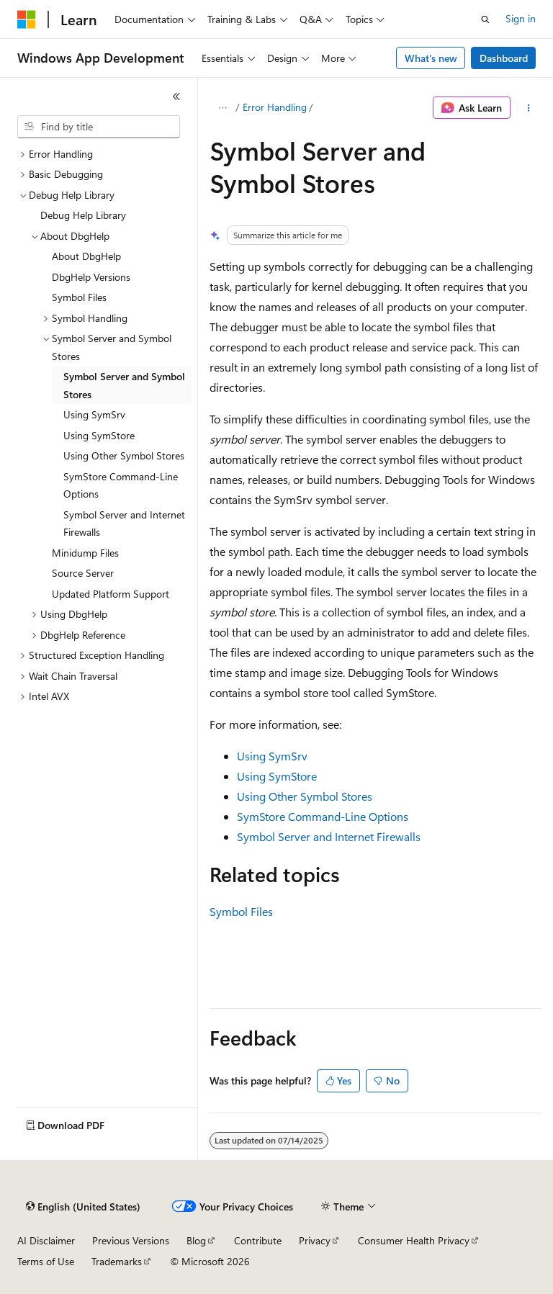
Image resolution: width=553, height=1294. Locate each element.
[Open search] (485, 19)
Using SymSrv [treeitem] (94, 414)
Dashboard (504, 58)
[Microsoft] (26, 19)
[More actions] (528, 108)
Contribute (258, 1240)
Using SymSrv (272, 755)
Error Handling (275, 107)
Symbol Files (241, 911)
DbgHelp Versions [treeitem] (91, 277)
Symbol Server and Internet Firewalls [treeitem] (124, 523)
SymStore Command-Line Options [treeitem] (120, 485)
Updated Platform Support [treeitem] (110, 594)
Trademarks (116, 1261)
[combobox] (98, 126)
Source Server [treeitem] (83, 573)
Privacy (315, 1240)
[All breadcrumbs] (222, 108)
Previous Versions (130, 1240)
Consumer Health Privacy (413, 1240)
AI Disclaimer (46, 1240)
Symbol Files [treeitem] (79, 297)
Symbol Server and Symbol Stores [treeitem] (124, 385)
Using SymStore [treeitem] (99, 435)
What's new (431, 58)
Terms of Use (45, 1261)
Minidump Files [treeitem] (85, 553)
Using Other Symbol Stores (304, 796)
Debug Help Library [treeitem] (83, 215)
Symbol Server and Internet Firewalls (329, 836)
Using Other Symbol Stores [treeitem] (123, 455)
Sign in (520, 18)
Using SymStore (277, 775)
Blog (196, 1240)
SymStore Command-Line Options (322, 816)
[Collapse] (176, 96)
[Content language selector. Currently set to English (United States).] (83, 1206)
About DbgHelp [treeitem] (86, 256)
